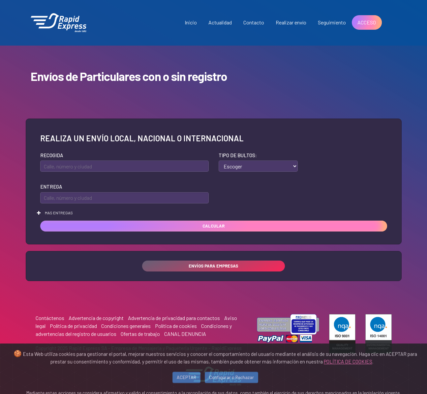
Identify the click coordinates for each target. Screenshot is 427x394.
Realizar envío (291, 22)
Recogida (51, 155)
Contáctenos (50, 318)
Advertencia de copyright (96, 318)
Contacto (253, 22)
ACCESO (366, 22)
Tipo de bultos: (238, 155)
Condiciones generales (126, 326)
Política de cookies (176, 326)
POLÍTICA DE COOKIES (348, 374)
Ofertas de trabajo (140, 334)
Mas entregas (55, 212)
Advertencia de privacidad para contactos (174, 318)
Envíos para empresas (213, 266)
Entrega (51, 187)
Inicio (191, 22)
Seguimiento (332, 22)
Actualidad (220, 22)
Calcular (213, 226)
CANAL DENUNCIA (185, 334)
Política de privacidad (73, 326)
